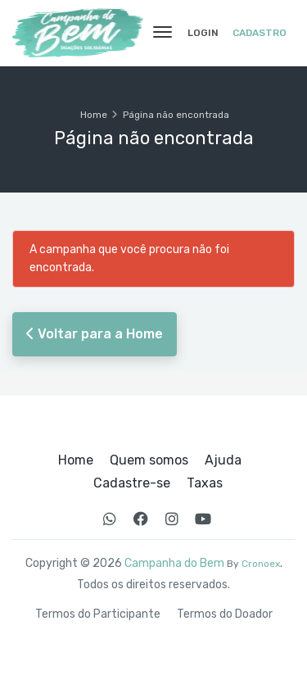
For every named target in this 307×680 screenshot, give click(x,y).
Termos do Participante (97, 614)
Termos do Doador (225, 614)
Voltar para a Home (94, 334)
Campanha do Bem (174, 563)
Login (203, 33)
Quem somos (149, 460)
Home (93, 114)
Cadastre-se (131, 483)
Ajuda (223, 460)
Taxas (205, 483)
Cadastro (260, 33)
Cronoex (261, 563)
